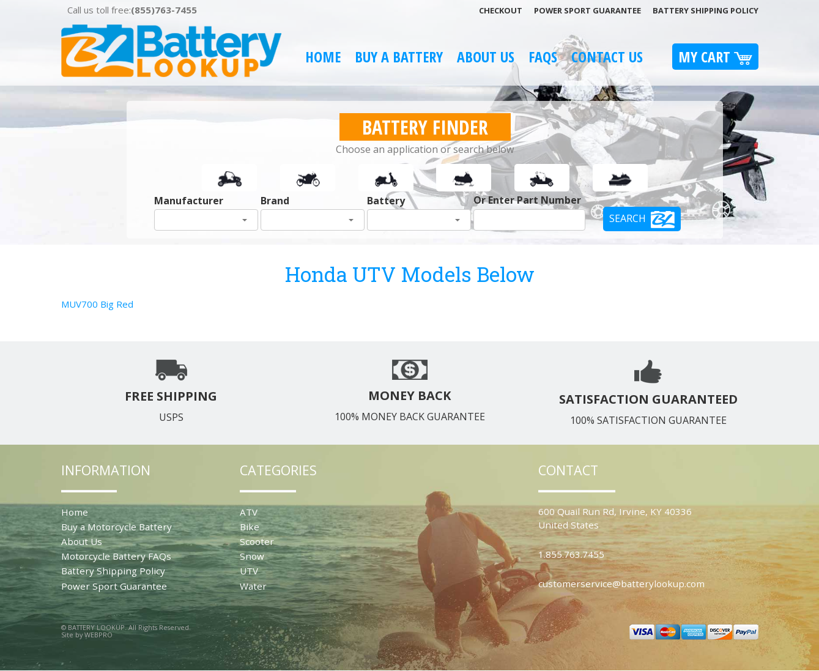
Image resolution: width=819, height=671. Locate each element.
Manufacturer (188, 200)
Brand (275, 200)
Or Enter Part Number (527, 200)
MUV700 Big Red (97, 304)
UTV (249, 571)
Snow (252, 556)
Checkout (500, 10)
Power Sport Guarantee (587, 10)
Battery (386, 200)
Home (323, 56)
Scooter (257, 541)
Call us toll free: (132, 10)
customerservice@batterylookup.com (621, 583)
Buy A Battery (399, 56)
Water (253, 586)
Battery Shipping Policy (705, 10)
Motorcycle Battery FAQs (116, 556)
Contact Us (607, 56)
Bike (249, 527)
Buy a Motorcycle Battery (116, 527)
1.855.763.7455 (571, 554)
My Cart (715, 56)
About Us (485, 56)
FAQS (542, 56)
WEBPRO (98, 634)
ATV (249, 512)
